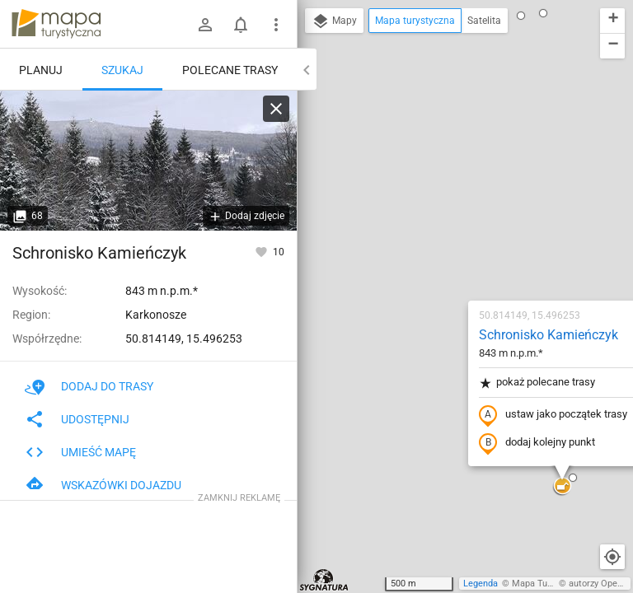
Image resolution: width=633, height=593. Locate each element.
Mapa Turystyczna (549, 583)
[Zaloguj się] (205, 25)
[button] (349, 496)
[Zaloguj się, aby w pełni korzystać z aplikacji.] (262, 251)
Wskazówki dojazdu (103, 485)
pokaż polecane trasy (440, 192)
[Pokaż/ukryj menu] (276, 25)
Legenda (480, 583)
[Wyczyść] (276, 109)
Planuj (41, 70)
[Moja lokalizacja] (612, 556)
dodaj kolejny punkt (440, 253)
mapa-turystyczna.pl (56, 24)
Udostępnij (77, 419)
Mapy (334, 21)
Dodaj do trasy (89, 386)
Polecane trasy (230, 70)
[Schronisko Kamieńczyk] (148, 161)
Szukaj (122, 70)
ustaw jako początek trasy (456, 225)
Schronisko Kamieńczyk (451, 144)
